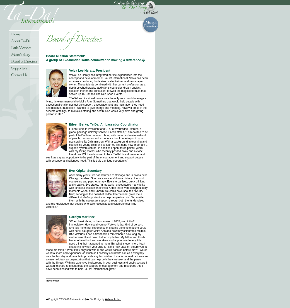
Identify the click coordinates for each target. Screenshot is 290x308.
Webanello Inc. (113, 299)
